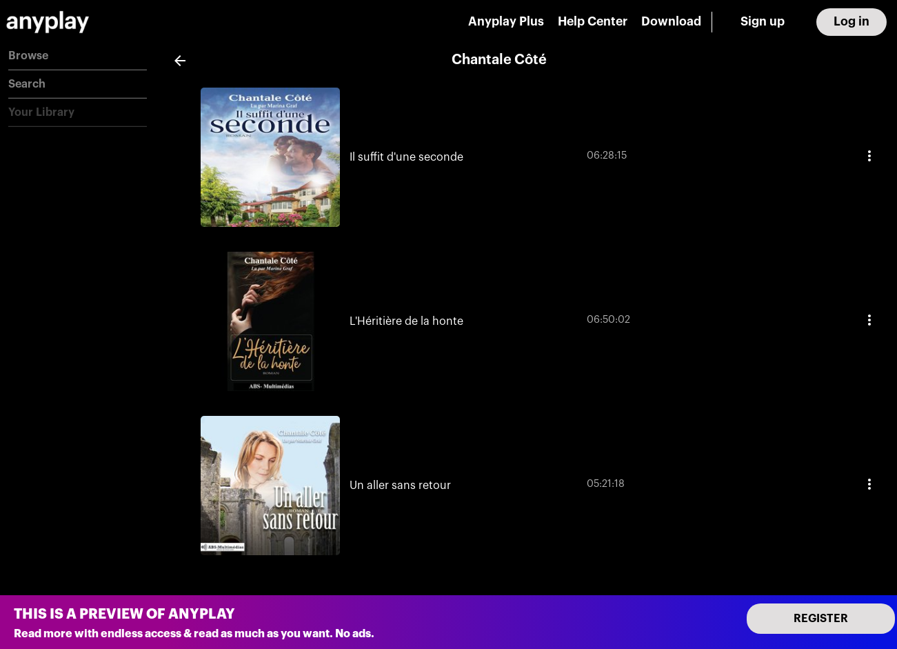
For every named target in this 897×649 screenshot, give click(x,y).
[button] (77, 56)
